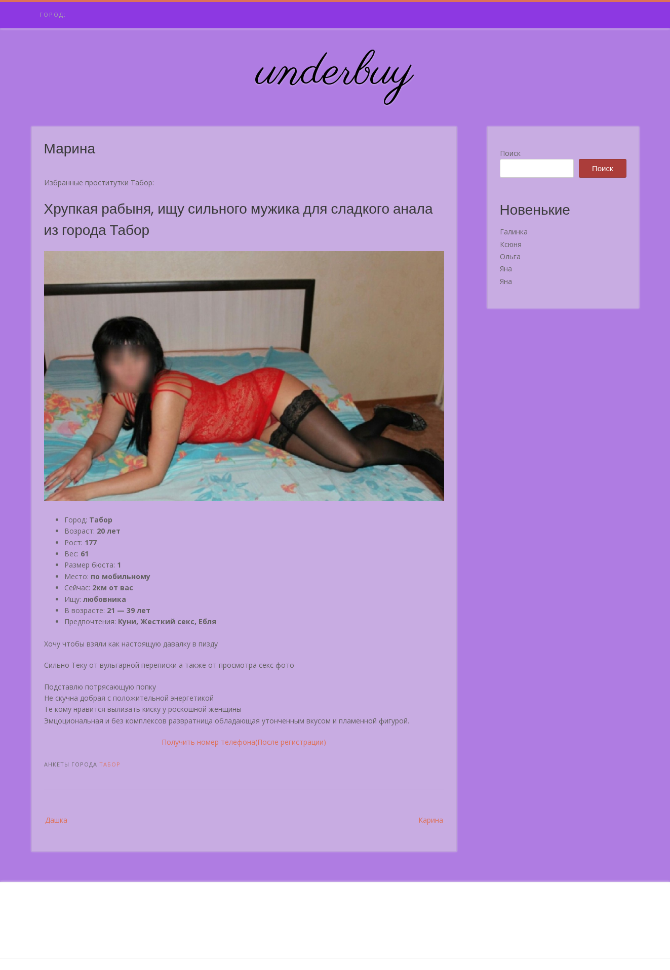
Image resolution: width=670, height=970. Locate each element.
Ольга (510, 256)
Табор (110, 764)
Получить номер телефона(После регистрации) (244, 742)
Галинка (514, 231)
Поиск (510, 153)
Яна (506, 268)
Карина (430, 820)
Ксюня (511, 244)
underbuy (335, 72)
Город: (53, 14)
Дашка (56, 820)
